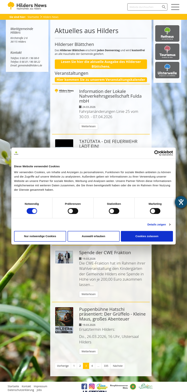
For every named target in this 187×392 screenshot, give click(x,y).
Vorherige (63, 366)
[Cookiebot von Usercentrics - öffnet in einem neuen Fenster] (157, 153)
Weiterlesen (88, 126)
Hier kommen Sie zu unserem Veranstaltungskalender (101, 79)
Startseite (33, 17)
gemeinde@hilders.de (30, 65)
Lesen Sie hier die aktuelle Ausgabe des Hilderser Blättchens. (101, 64)
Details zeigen (156, 224)
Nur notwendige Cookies (40, 236)
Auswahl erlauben (93, 236)
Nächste (118, 366)
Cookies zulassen (147, 236)
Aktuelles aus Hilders (87, 30)
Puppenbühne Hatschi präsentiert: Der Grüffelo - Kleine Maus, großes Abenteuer (112, 314)
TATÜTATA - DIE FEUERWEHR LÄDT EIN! (108, 143)
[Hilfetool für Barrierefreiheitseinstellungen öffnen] (181, 202)
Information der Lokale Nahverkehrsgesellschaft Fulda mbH (110, 96)
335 (106, 366)
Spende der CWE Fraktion (105, 252)
